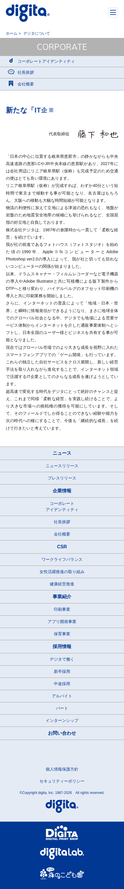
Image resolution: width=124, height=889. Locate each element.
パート (62, 708)
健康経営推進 (62, 584)
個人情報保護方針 (62, 769)
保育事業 (62, 633)
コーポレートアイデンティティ (62, 506)
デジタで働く (62, 659)
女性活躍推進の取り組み (62, 571)
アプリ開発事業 (62, 621)
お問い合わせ (62, 733)
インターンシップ (62, 720)
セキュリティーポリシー (62, 781)
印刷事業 (62, 609)
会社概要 (62, 534)
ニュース (62, 453)
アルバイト (62, 696)
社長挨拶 (62, 521)
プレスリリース (62, 478)
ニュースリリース (62, 465)
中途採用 (62, 683)
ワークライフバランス (62, 559)
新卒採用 (62, 671)
